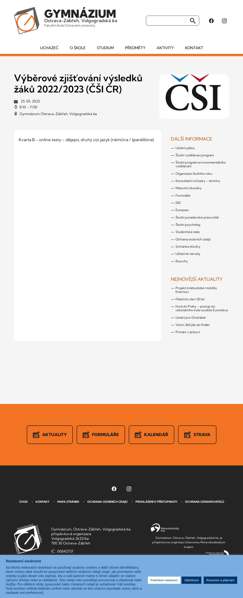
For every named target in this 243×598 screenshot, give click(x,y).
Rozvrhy (182, 261)
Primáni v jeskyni (188, 332)
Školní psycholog (188, 224)
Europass (182, 210)
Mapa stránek (68, 501)
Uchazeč (49, 47)
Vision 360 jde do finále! (193, 325)
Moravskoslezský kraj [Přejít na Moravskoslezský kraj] (165, 527)
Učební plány (185, 148)
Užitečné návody (188, 254)
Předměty (135, 47)
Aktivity (165, 47)
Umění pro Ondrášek (191, 317)
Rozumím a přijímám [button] (220, 580)
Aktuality (50, 434)
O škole (78, 47)
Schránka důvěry (188, 246)
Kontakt (194, 47)
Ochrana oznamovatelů (204, 501)
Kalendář (151, 434)
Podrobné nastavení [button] (164, 580)
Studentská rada (187, 232)
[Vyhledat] (165, 21)
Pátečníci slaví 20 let (190, 299)
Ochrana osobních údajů (193, 239)
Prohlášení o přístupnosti (156, 501)
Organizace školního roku (194, 173)
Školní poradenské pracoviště (197, 217)
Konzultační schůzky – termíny (198, 181)
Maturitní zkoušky (189, 188)
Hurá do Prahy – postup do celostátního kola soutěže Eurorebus (202, 308)
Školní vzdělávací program (195, 155)
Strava (197, 434)
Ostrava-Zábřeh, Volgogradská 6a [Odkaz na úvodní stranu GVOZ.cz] (80, 17)
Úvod (23, 501)
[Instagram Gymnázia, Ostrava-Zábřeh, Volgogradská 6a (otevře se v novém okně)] (224, 20)
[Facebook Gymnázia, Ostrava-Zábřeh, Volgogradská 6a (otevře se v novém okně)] (211, 20)
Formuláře (183, 195)
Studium (105, 47)
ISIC (178, 203)
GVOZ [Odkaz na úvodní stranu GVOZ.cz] (28, 538)
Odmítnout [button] (191, 580)
